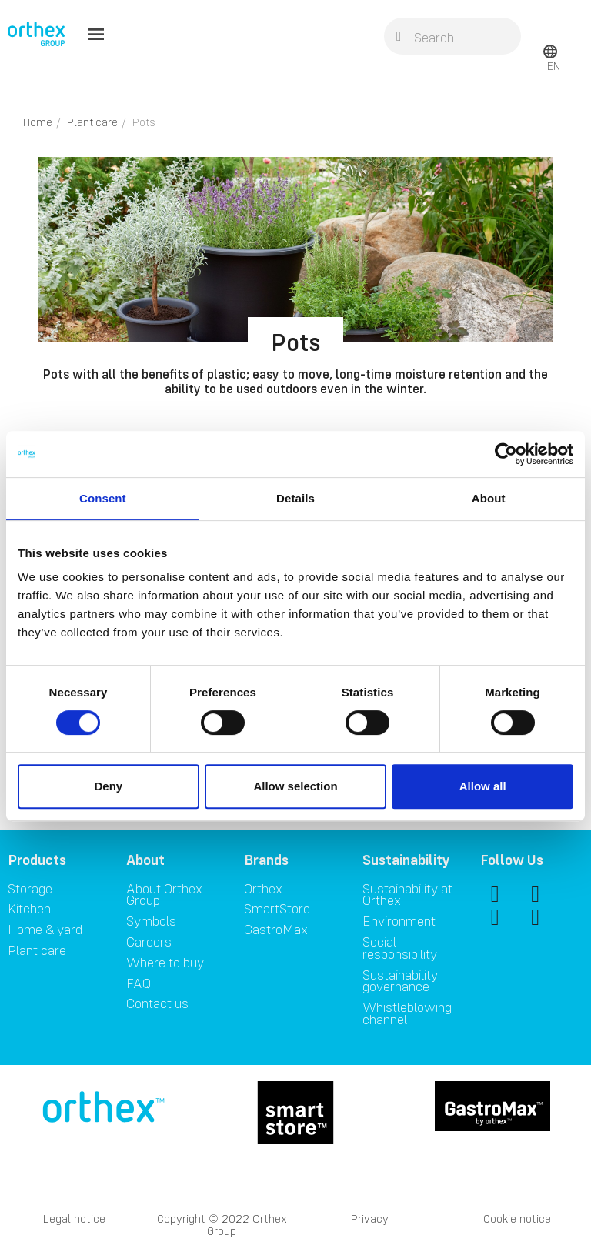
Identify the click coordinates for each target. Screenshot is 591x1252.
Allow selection (295, 786)
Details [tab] (295, 498)
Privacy (370, 1218)
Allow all (482, 786)
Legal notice (74, 1218)
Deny (108, 786)
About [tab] (489, 498)
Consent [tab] (102, 498)
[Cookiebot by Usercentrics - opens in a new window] (506, 454)
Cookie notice (517, 1218)
